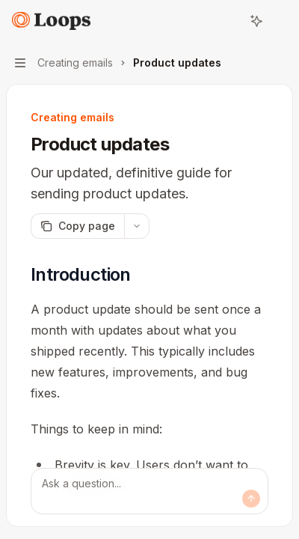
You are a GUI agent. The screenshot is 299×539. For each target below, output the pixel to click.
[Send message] (251, 499)
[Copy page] (77, 226)
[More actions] (279, 20)
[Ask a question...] (149, 491)
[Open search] (229, 21)
